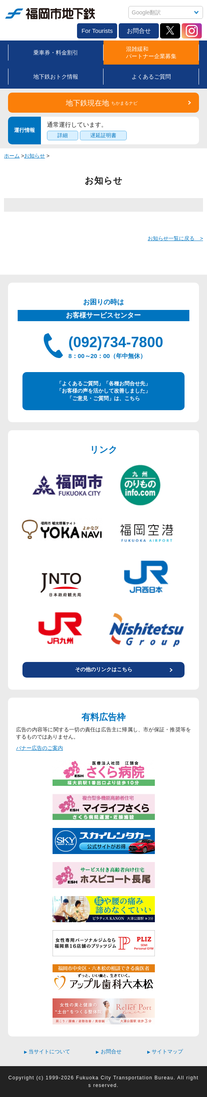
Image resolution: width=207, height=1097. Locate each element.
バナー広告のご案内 (39, 748)
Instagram (192, 30)
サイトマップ (165, 1051)
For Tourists (97, 30)
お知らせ (34, 156)
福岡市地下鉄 (50, 13)
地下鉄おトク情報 (55, 76)
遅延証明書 (103, 135)
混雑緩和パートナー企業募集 (151, 52)
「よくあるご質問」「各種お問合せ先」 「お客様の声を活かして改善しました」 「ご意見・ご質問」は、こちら (103, 391)
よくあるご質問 (151, 76)
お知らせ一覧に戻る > (175, 238)
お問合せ (139, 30)
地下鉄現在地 (102, 103)
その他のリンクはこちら (103, 669)
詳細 (62, 135)
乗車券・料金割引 (55, 52)
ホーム (12, 156)
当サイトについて (47, 1051)
